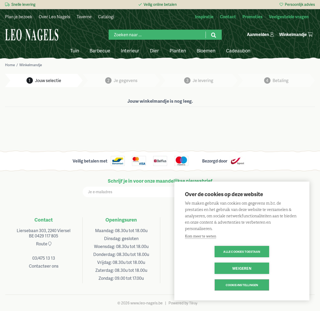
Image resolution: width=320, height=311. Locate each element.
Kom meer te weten (200, 253)
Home (10, 64)
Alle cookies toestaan (211, 268)
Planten (178, 50)
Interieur (130, 50)
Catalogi (106, 16)
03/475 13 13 (43, 258)
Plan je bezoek (18, 16)
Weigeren (272, 268)
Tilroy (193, 303)
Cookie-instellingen (242, 285)
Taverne (84, 16)
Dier (154, 50)
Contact (43, 219)
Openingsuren (121, 219)
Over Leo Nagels (54, 16)
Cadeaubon (238, 50)
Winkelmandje (30, 64)
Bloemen (206, 50)
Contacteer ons (44, 266)
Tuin (74, 50)
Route (43, 244)
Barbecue (100, 50)
